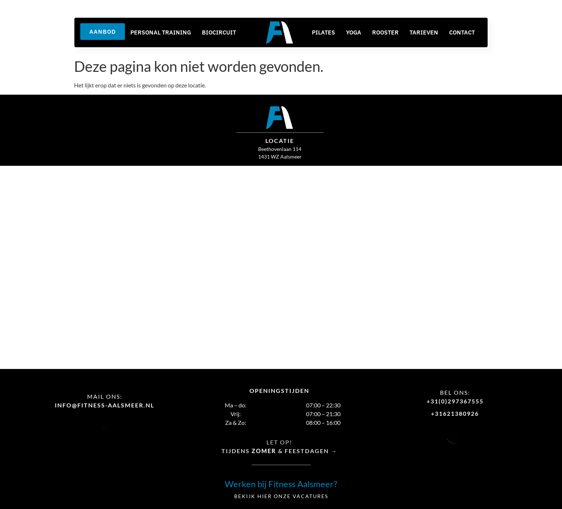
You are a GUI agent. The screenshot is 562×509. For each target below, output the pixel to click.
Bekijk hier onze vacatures (281, 496)
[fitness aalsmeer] (281, 267)
